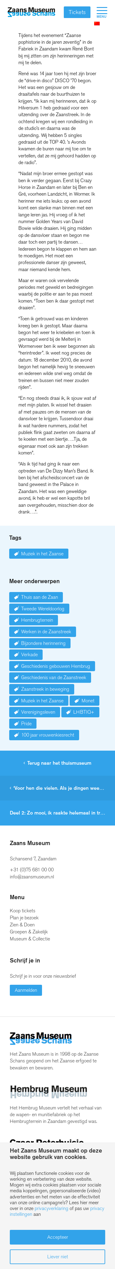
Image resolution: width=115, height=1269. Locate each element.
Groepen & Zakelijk (29, 932)
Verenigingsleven (38, 712)
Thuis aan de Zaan (39, 597)
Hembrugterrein (37, 620)
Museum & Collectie (30, 939)
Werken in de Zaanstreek (46, 631)
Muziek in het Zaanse (42, 553)
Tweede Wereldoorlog (42, 608)
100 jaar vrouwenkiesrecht (47, 735)
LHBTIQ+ (83, 712)
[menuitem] (98, 12)
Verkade (29, 654)
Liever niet (57, 1256)
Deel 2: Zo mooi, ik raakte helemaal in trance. (61, 813)
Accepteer (57, 1237)
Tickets (77, 12)
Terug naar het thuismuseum (59, 763)
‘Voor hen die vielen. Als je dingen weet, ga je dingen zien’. (64, 788)
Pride (26, 723)
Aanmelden (26, 990)
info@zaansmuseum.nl (32, 877)
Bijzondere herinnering (43, 643)
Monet (88, 700)
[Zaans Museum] (31, 12)
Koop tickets (22, 910)
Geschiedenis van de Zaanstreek (53, 677)
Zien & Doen (22, 924)
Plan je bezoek (24, 917)
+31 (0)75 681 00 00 (32, 869)
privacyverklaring (51, 1208)
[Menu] (98, 12)
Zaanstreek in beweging (45, 689)
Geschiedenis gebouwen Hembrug (55, 666)
